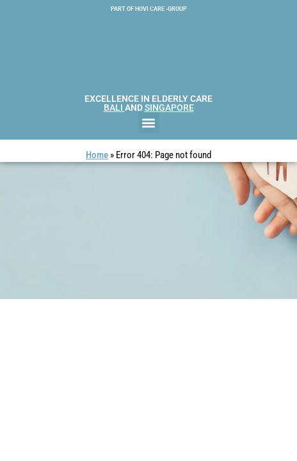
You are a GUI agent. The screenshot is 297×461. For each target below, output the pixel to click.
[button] (148, 122)
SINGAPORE (169, 107)
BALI (114, 107)
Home (97, 155)
